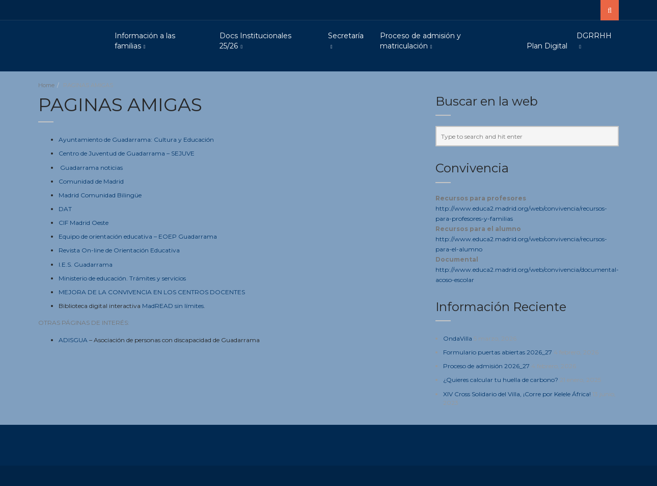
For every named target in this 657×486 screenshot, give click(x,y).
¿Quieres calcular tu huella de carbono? (500, 379)
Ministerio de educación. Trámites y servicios (122, 278)
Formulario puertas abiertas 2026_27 (497, 352)
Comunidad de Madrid (91, 181)
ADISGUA (73, 340)
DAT (65, 209)
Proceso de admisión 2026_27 (486, 366)
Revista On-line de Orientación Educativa (119, 250)
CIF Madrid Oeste (83, 222)
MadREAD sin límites (173, 306)
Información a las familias (145, 40)
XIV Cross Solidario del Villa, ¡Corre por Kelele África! (517, 394)
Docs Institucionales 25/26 (255, 40)
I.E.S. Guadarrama (86, 264)
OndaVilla (457, 338)
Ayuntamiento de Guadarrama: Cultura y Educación (136, 139)
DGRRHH (594, 35)
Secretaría (346, 35)
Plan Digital (547, 45)
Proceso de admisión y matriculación (420, 40)
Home (46, 85)
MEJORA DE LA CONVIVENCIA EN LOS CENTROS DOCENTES (152, 292)
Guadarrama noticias (91, 167)
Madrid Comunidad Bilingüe (100, 195)
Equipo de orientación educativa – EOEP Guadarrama (138, 236)
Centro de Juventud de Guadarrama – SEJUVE (127, 153)
